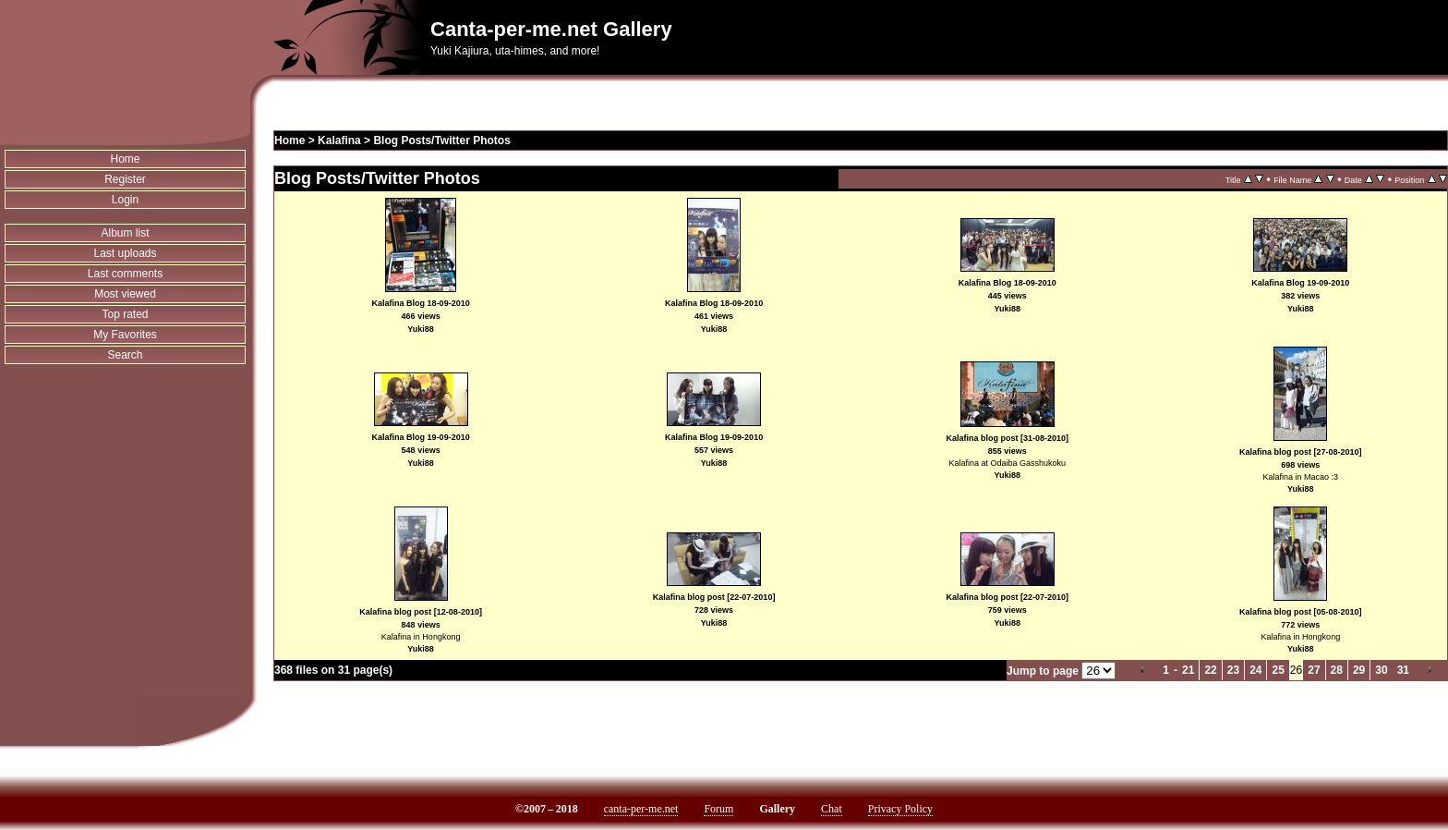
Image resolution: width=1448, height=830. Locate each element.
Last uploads (124, 253)
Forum (718, 808)
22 (1210, 670)
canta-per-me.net (641, 808)
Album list (126, 232)
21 (1188, 670)
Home (125, 159)
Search (124, 354)
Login (125, 199)
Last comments (125, 273)
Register (125, 179)
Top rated (125, 314)
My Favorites (125, 334)
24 (1255, 670)
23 (1233, 670)
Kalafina (339, 140)
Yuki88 (420, 329)
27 (1314, 670)
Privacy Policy (900, 808)
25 (1278, 670)
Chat (831, 808)
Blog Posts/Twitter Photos (441, 140)
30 (1381, 670)
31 (1403, 670)
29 (1359, 670)
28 (1337, 670)
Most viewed (125, 293)
